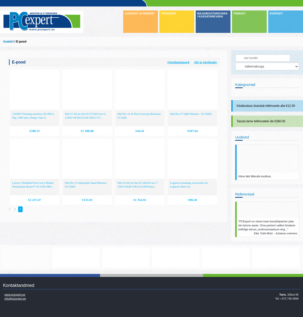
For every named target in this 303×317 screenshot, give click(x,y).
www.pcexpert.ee (14, 294)
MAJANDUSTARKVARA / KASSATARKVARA (212, 15)
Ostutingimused (178, 62)
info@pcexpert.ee (15, 298)
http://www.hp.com (225, 257)
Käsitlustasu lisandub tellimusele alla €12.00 (266, 106)
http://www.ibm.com (275, 257)
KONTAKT (276, 13)
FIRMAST (239, 13)
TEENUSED (168, 13)
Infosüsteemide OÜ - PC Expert (41, 21)
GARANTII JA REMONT (140, 13)
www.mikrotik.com (26, 257)
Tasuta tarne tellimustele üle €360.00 (261, 121)
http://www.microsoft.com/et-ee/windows (175, 257)
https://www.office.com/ (76, 257)
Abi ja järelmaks (205, 62)
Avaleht (8, 41)
